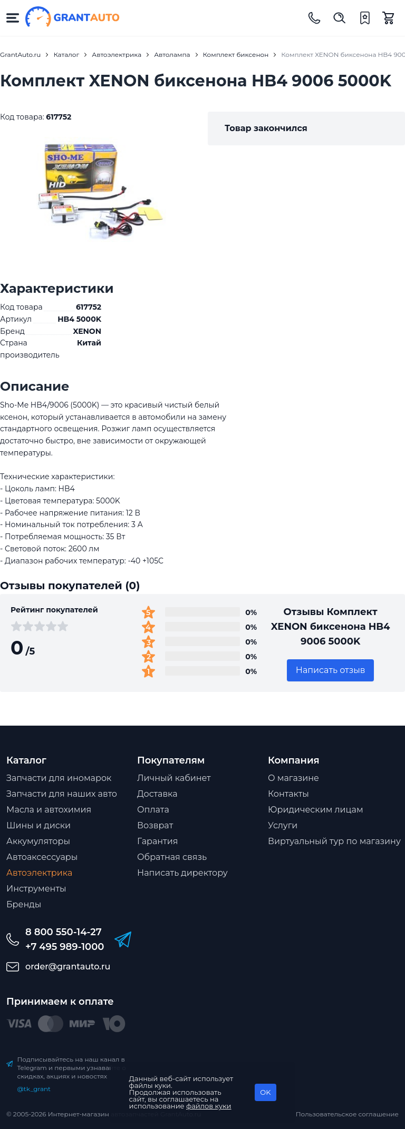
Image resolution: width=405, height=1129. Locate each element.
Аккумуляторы (38, 841)
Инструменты (36, 889)
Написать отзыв (330, 670)
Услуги (282, 825)
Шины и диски (38, 825)
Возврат (155, 825)
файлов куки (209, 1106)
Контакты (288, 794)
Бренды (23, 904)
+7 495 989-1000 (64, 947)
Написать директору (182, 873)
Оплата (153, 810)
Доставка (157, 794)
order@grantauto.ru (67, 967)
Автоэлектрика (39, 873)
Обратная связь (172, 857)
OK (265, 1092)
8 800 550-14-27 (63, 932)
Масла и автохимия (48, 810)
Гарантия (157, 841)
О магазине (293, 778)
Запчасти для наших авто (61, 794)
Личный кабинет (174, 778)
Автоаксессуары (42, 857)
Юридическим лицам (315, 810)
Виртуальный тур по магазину (334, 841)
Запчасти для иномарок (58, 778)
